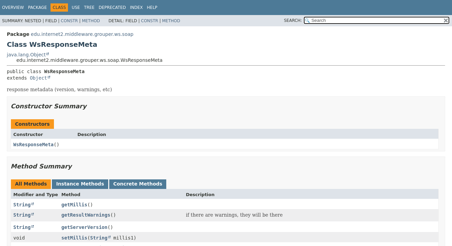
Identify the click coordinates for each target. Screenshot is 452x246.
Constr (69, 20)
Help (152, 7)
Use (76, 7)
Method (91, 20)
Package (37, 7)
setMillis (74, 238)
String (22, 204)
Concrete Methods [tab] (138, 184)
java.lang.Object (26, 54)
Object (38, 78)
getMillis (74, 204)
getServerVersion (84, 227)
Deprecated (112, 7)
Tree (89, 7)
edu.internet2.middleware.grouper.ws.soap (82, 34)
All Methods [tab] (31, 184)
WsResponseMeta (33, 144)
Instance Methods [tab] (80, 184)
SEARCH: (293, 20)
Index (136, 7)
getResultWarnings (85, 215)
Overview (13, 7)
